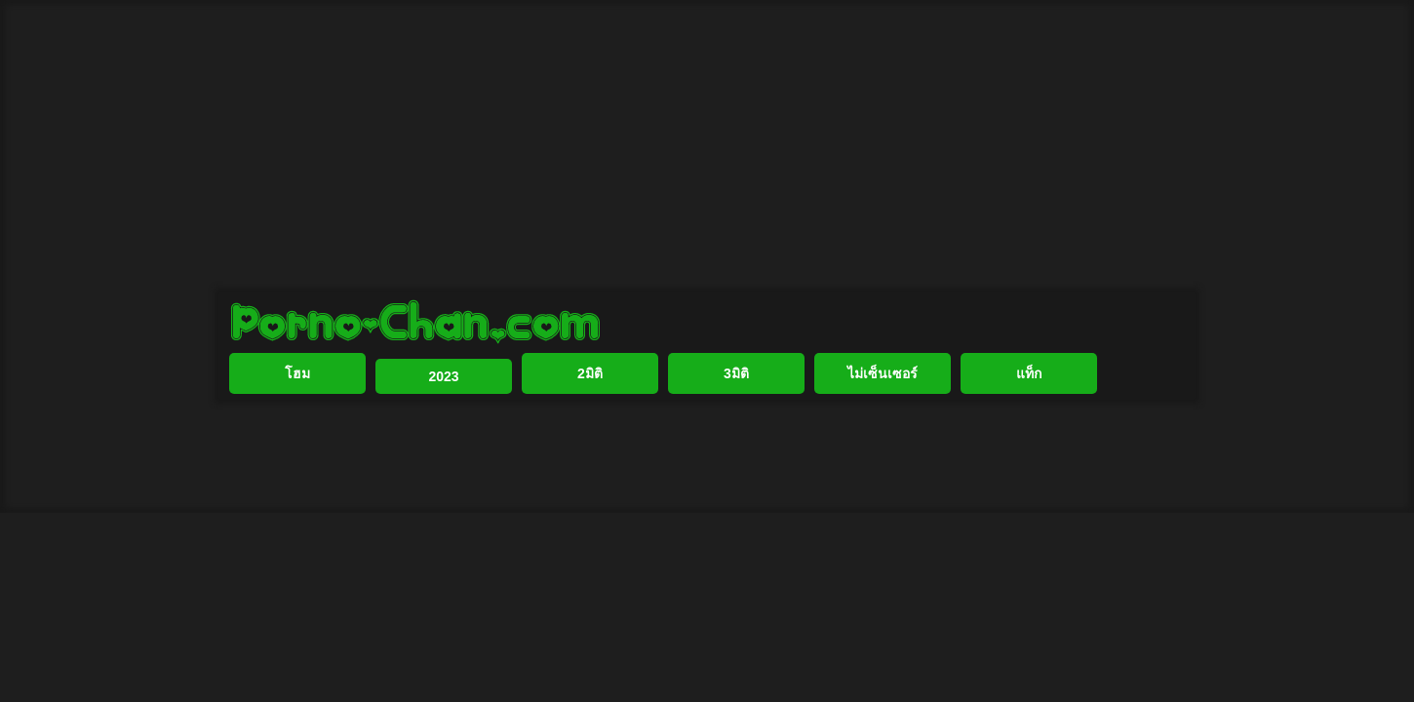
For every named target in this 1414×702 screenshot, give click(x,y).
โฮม (297, 437)
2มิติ (590, 437)
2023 (443, 440)
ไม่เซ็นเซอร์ (882, 437)
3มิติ (736, 437)
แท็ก (1028, 437)
